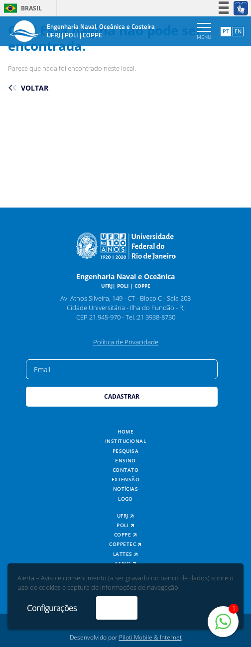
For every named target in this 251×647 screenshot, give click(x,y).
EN (238, 31)
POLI (125, 525)
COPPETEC (125, 544)
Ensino (125, 460)
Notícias (125, 489)
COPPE (125, 535)
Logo (125, 499)
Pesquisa (126, 451)
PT (226, 31)
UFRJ (125, 516)
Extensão (126, 479)
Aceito (117, 607)
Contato (125, 470)
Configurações (52, 608)
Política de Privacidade (125, 341)
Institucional (125, 441)
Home (126, 432)
